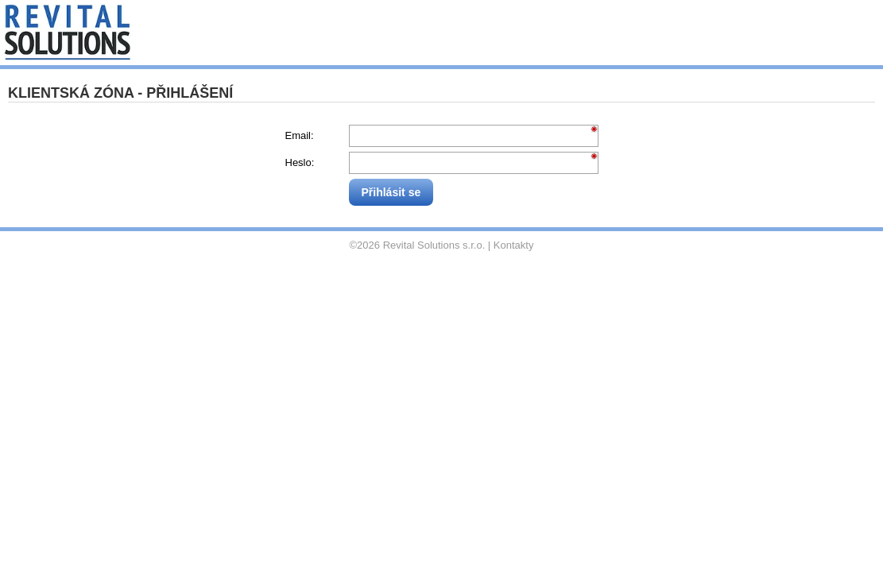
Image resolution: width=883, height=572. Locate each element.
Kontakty (514, 245)
